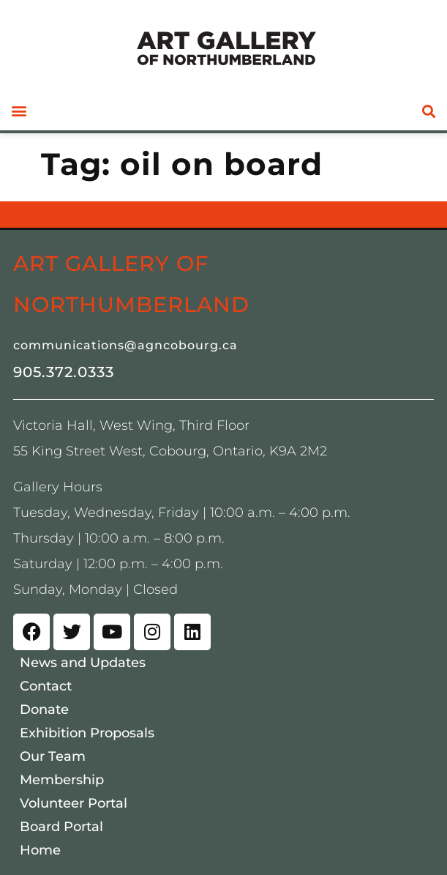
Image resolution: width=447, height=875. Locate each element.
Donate (44, 709)
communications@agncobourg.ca (125, 345)
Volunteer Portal (73, 803)
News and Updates (83, 663)
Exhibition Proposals (87, 733)
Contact (46, 686)
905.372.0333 (63, 372)
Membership (62, 780)
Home (40, 850)
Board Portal (61, 827)
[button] (19, 111)
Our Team (53, 756)
